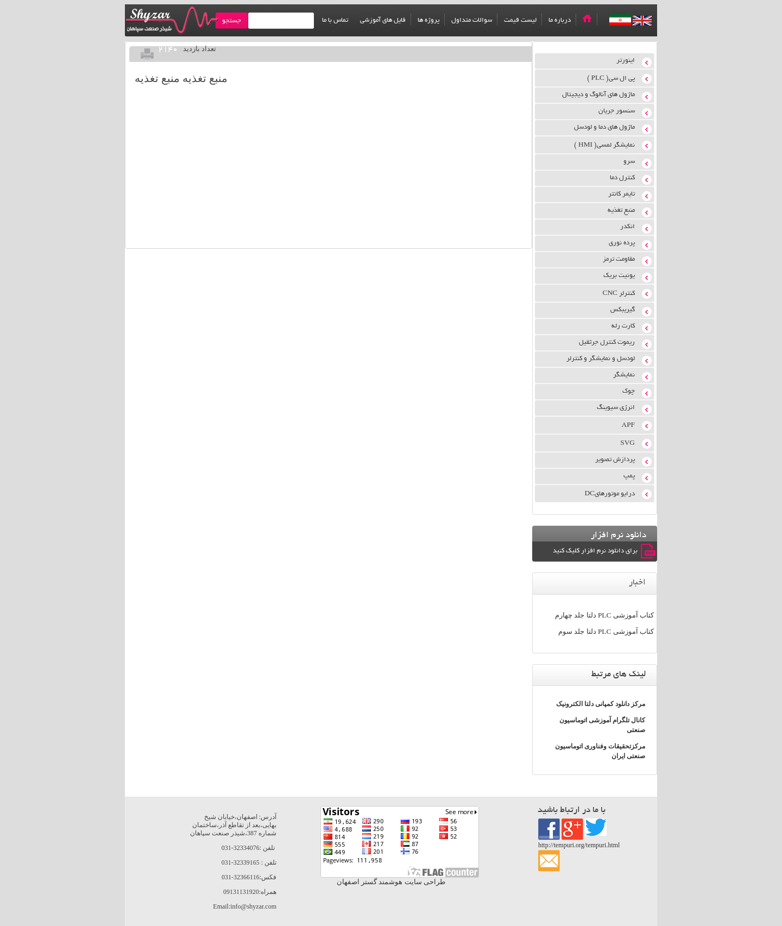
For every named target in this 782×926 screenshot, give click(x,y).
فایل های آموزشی (383, 20)
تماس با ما (335, 20)
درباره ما (559, 20)
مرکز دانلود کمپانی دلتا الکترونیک (600, 704)
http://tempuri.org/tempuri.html (579, 845)
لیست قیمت (520, 20)
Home (587, 18)
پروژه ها (428, 20)
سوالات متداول (471, 20)
